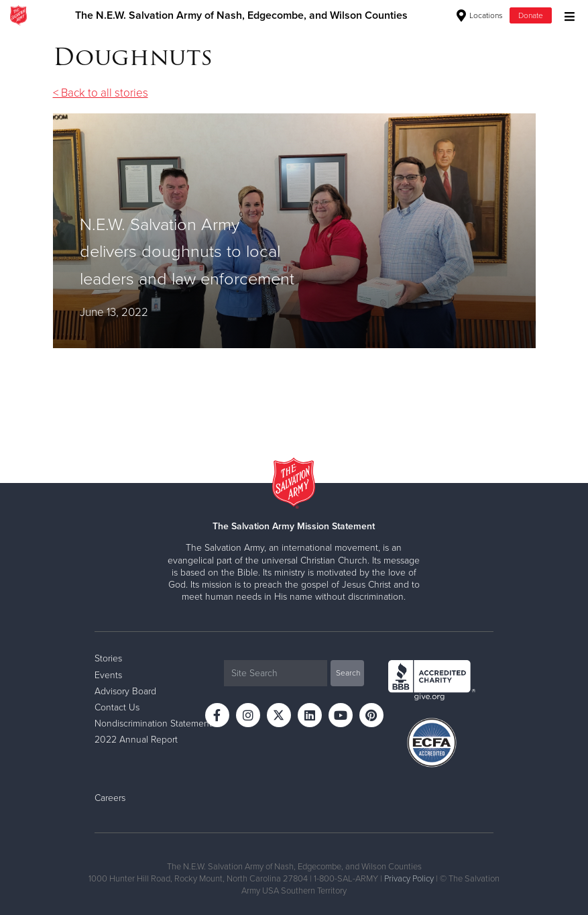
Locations (480, 15)
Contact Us (117, 707)
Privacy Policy (409, 878)
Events (108, 675)
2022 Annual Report (136, 739)
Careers (110, 798)
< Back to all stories (100, 93)
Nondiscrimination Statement (153, 723)
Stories (108, 658)
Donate (530, 15)
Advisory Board (125, 691)
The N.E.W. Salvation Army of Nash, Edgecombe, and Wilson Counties (241, 15)
